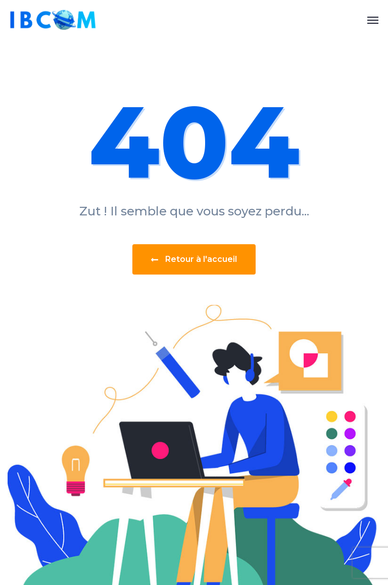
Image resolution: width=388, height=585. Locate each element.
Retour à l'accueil (194, 259)
